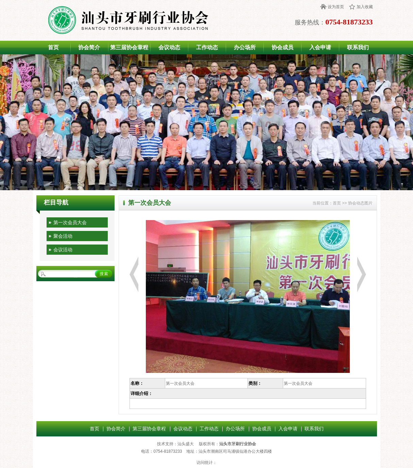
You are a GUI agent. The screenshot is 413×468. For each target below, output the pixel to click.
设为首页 (336, 6)
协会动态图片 (360, 203)
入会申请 (320, 47)
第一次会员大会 (70, 222)
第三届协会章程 (129, 47)
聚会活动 (62, 236)
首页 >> (340, 203)
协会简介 (89, 47)
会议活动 (62, 249)
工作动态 (207, 47)
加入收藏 (365, 6)
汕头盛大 (185, 444)
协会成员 (282, 47)
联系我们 (358, 47)
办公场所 (245, 47)
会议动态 (169, 47)
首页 (53, 47)
